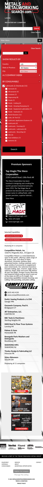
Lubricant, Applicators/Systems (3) (18, 120)
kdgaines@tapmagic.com (17, 216)
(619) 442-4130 (13, 292)
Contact (38, 462)
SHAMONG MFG (11, 345)
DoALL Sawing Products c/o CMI (18, 299)
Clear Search (35, 32)
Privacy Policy (21, 483)
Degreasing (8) (12, 97)
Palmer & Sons (11, 330)
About (17, 464)
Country (5, 64)
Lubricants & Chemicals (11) (15, 86)
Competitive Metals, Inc (15, 250)
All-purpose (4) (13, 92)
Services (17, 462)
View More (10, 198)
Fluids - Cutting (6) (14, 103)
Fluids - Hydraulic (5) (14, 112)
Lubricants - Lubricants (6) (16, 129)
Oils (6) (10, 135)
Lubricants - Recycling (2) (16, 132)
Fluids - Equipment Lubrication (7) (18, 109)
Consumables (6, 466)
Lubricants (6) (12, 123)
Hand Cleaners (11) (14, 115)
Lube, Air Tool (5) (13, 117)
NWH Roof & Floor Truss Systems (19, 324)
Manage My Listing (21, 475)
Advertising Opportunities (23, 466)
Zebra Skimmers (11, 357)
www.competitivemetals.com (18, 295)
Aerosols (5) (11, 89)
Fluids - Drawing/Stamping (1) (18, 106)
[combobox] (18, 28)
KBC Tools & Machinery (14, 318)
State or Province (9, 68)
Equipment (5, 462)
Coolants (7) (12, 94)
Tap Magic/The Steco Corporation (17, 173)
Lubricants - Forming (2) (16, 126)
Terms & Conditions (21, 481)
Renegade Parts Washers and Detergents (17, 338)
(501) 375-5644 (14, 219)
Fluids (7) (11, 100)
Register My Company (21, 471)
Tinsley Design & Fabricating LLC (18, 351)
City (4, 71)
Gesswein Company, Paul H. (16, 305)
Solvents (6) (11, 141)
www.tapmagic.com (15, 222)
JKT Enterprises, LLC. (13, 312)
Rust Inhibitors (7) (14, 138)
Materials (5, 464)
